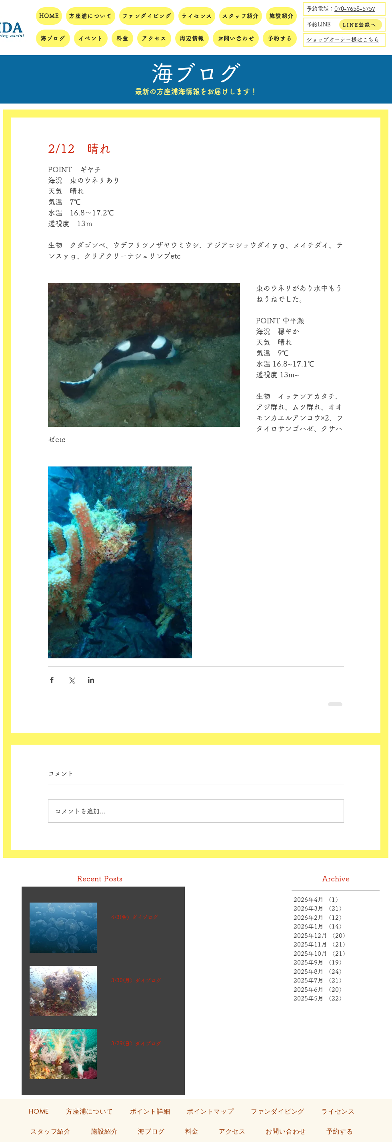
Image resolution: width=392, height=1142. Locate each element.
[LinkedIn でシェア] (91, 680)
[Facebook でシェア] (52, 680)
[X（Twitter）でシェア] (71, 680)
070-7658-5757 (354, 9)
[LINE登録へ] (360, 24)
